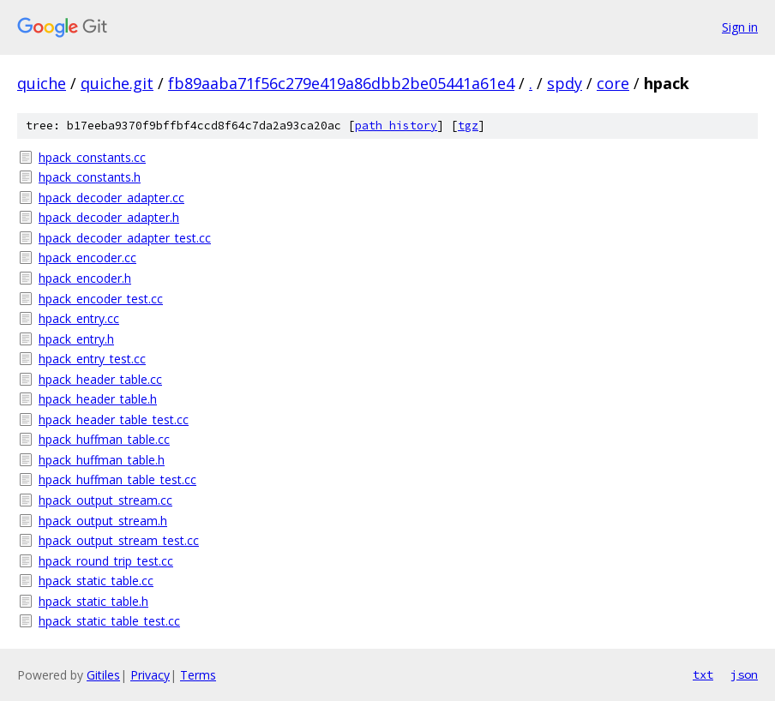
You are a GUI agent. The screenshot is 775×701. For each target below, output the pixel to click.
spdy (564, 83)
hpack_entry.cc (79, 318)
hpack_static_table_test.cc (109, 621)
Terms (198, 675)
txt (703, 674)
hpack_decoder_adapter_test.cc (125, 238)
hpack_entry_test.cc (92, 358)
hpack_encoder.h (85, 278)
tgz (468, 125)
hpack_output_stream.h (103, 520)
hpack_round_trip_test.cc (106, 561)
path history (396, 125)
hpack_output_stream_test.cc (119, 540)
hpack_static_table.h (93, 601)
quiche (41, 83)
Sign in (740, 27)
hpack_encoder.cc (87, 257)
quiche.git (117, 83)
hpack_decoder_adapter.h (109, 217)
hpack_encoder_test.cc (101, 299)
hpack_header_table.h (98, 399)
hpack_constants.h (90, 177)
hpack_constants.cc (92, 157)
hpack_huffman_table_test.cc (117, 479)
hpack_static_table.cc (96, 580)
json (744, 674)
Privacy (150, 675)
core (613, 83)
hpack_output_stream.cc (105, 500)
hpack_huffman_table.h (102, 460)
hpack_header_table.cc (100, 379)
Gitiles (103, 675)
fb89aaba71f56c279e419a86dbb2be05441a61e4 (341, 83)
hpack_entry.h (76, 339)
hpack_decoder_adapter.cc (111, 197)
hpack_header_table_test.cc (114, 419)
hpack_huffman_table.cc (104, 439)
